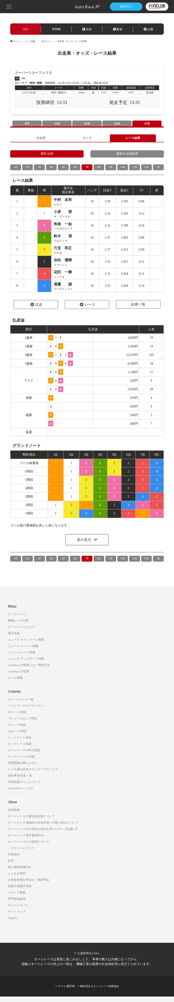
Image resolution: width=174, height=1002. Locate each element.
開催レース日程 (18, 626)
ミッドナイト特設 (19, 743)
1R (15, 169)
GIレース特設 (17, 730)
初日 (27, 123)
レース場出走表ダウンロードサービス (33, 774)
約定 (11, 866)
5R (63, 169)
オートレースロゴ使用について (28, 847)
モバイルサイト (18, 910)
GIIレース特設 (17, 736)
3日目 (87, 123)
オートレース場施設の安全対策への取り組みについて (43, 828)
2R (27, 169)
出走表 (41, 138)
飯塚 (118, 29)
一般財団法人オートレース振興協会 (98, 991)
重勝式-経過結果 (127, 155)
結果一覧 (138, 310)
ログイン (125, 6)
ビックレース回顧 (19, 749)
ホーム (15, 41)
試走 (36, 310)
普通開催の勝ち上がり (22, 768)
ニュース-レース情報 (21, 657)
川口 (26, 29)
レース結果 (133, 138)
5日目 (146, 123)
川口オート (48, 41)
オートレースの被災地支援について (31, 821)
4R (51, 169)
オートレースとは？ (21, 632)
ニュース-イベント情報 (23, 651)
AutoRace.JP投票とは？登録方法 (29, 670)
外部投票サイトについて (24, 787)
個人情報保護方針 (19, 872)
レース (87, 310)
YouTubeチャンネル (20, 793)
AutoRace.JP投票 (18, 677)
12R (146, 169)
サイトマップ (17, 917)
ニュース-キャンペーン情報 (26, 645)
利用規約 (14, 859)
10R (122, 169)
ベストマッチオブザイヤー (25, 711)
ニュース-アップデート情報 (26, 664)
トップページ (17, 619)
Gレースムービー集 (21, 704)
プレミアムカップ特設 (22, 724)
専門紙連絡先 (17, 904)
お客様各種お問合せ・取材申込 (28, 885)
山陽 (148, 29)
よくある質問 (17, 879)
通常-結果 (47, 155)
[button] (9, 6)
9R (111, 169)
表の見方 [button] (84, 545)
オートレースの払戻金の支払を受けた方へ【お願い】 (43, 834)
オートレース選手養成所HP (26, 840)
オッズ (87, 138)
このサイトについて (21, 853)
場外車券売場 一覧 (20, 781)
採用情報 (14, 815)
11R (134, 169)
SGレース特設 (17, 717)
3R (39, 169)
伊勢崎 (56, 29)
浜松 (87, 29)
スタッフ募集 (17, 898)
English (12, 923)
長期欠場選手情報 (19, 891)
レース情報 (31, 41)
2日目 (57, 123)
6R (75, 169)
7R (87, 169)
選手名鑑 (14, 638)
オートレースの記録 (21, 762)
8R (99, 169)
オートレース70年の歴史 (24, 755)
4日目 (117, 123)
